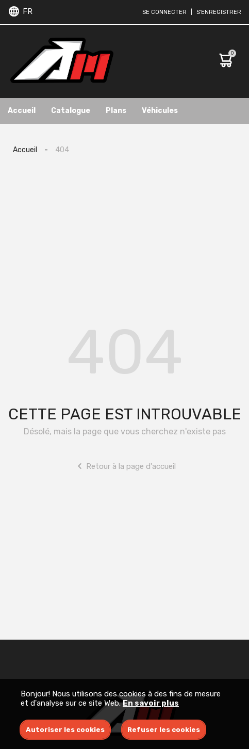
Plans (116, 110)
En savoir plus (151, 703)
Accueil (22, 110)
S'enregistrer (218, 12)
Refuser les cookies (163, 730)
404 (62, 149)
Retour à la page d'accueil (124, 466)
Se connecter (164, 12)
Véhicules (160, 110)
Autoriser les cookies (65, 730)
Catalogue (70, 110)
